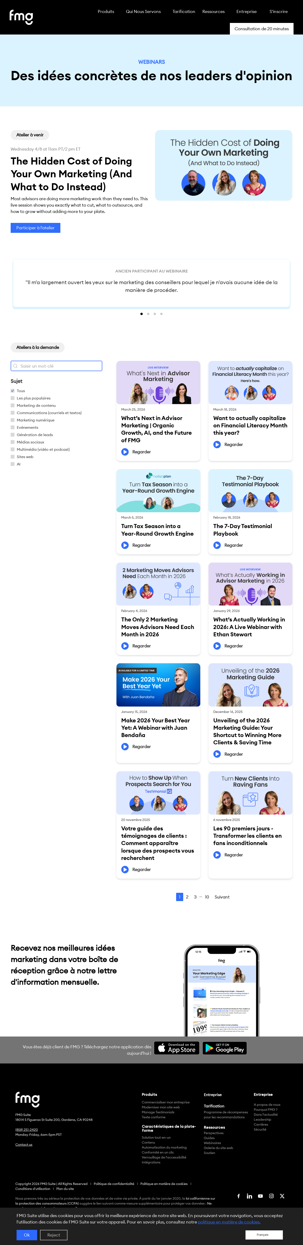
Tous (21, 391)
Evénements (27, 427)
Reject (53, 1235)
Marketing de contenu (36, 405)
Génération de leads (35, 435)
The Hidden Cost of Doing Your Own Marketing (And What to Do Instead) (71, 174)
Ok (27, 1235)
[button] (30, 135)
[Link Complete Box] (158, 411)
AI (19, 464)
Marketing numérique (35, 420)
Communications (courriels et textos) (49, 413)
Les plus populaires (33, 398)
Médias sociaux (30, 442)
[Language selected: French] (264, 1235)
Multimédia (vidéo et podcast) (43, 449)
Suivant (222, 897)
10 (207, 897)
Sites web (25, 457)
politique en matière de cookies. (229, 1222)
